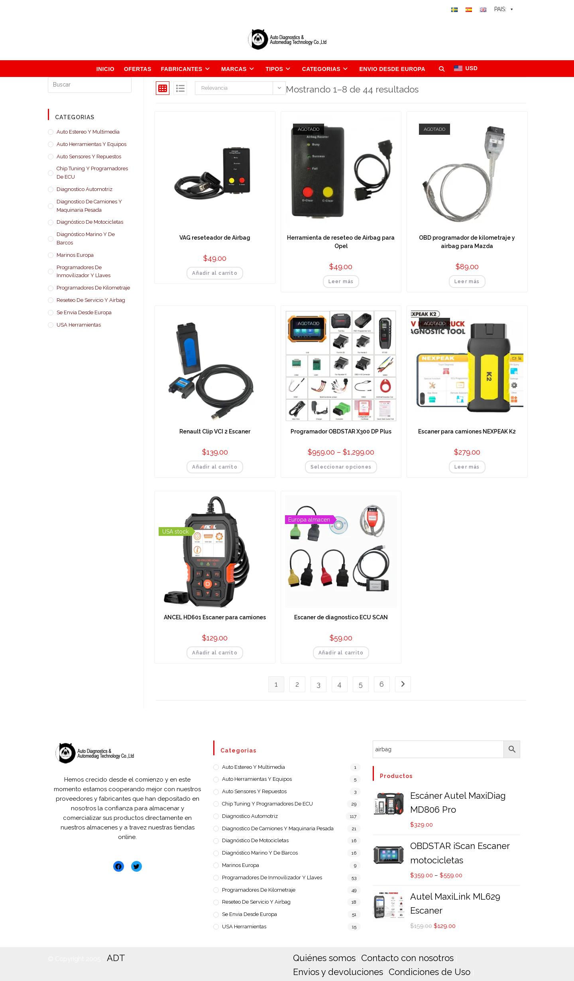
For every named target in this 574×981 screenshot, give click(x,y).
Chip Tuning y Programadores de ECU (92, 172)
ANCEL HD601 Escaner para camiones (215, 617)
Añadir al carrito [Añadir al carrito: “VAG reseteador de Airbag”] (214, 273)
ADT (114, 956)
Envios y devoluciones (473, 956)
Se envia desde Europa (84, 312)
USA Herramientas (79, 325)
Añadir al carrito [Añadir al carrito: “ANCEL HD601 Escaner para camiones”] (214, 653)
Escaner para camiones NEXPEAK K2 (467, 431)
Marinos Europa (75, 255)
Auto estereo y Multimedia (88, 132)
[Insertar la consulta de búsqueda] (90, 85)
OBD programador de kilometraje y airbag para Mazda (467, 241)
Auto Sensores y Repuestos (89, 157)
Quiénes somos (319, 956)
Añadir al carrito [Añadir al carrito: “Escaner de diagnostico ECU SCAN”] (341, 653)
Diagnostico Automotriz (84, 189)
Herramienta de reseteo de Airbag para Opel (341, 241)
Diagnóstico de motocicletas (90, 222)
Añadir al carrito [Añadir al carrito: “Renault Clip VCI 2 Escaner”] (214, 467)
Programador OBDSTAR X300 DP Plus (341, 431)
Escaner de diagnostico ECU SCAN (341, 617)
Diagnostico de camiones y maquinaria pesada (89, 206)
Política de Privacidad (403, 968)
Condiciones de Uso (327, 968)
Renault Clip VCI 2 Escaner (214, 431)
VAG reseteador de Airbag (214, 237)
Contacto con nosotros (390, 956)
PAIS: (504, 9)
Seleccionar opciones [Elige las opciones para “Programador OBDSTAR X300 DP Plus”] (341, 467)
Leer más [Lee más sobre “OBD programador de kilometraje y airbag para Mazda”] (467, 281)
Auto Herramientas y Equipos (91, 144)
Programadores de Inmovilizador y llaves (83, 271)
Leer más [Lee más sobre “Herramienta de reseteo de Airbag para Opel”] (341, 281)
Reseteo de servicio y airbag (91, 300)
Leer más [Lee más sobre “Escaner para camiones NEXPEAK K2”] (467, 467)
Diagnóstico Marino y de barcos (86, 238)
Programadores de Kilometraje (93, 288)
